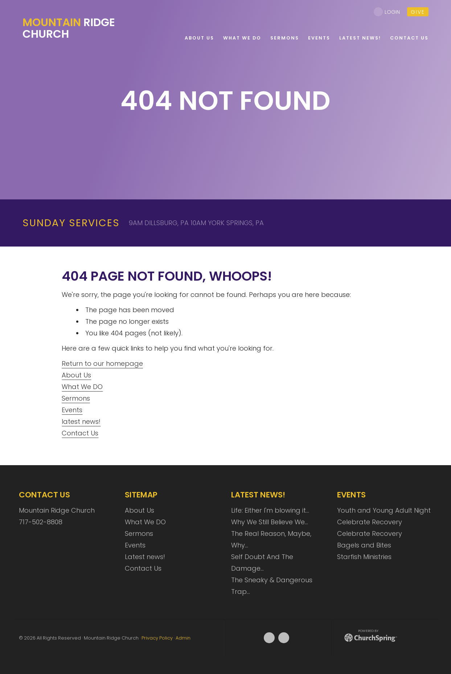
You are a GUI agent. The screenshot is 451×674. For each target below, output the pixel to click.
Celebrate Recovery (369, 521)
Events (72, 409)
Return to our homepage (102, 363)
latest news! (81, 421)
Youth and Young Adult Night (384, 510)
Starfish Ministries (364, 556)
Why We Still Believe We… (269, 521)
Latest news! (145, 556)
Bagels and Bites (364, 545)
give (418, 12)
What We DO (82, 386)
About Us (76, 375)
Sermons (76, 398)
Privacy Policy (157, 638)
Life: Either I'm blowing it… (270, 510)
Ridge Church (68, 28)
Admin (183, 638)
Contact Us (80, 433)
